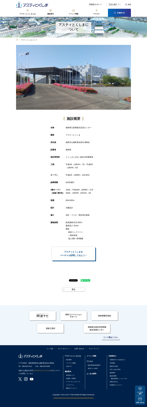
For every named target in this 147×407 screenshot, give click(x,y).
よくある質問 (140, 393)
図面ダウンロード (71, 388)
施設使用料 (113, 376)
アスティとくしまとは (28, 14)
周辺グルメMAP (93, 368)
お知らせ (69, 366)
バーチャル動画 (71, 363)
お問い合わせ (140, 402)
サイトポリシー (63, 349)
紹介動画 (69, 359)
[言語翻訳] (113, 4)
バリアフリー (70, 385)
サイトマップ (94, 349)
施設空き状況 (114, 366)
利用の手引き (114, 382)
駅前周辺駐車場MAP (94, 365)
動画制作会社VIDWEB (42, 370)
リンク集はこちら (110, 337)
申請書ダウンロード (116, 385)
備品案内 (112, 373)
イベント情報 (73, 14)
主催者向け (112, 356)
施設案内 (50, 14)
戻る (73, 289)
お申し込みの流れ (115, 369)
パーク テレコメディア (73, 381)
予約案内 (112, 363)
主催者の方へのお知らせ (117, 359)
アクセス (96, 14)
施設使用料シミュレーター (119, 378)
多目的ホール (70, 375)
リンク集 (50, 349)
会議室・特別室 (71, 378)
